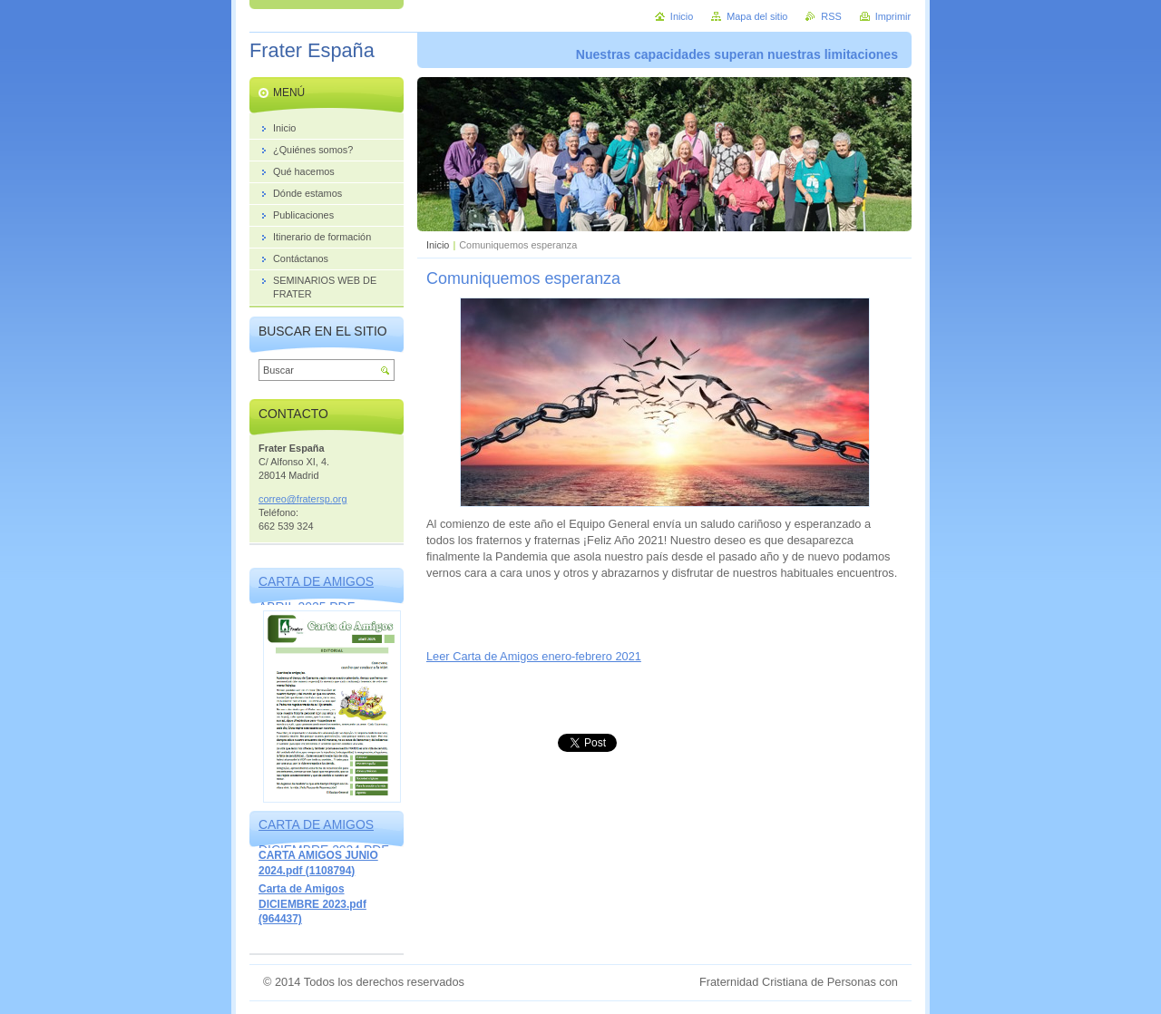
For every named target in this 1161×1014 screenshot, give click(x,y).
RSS (831, 16)
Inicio (437, 244)
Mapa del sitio (757, 16)
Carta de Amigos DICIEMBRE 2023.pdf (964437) (312, 903)
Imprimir (893, 16)
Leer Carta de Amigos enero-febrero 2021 (533, 656)
